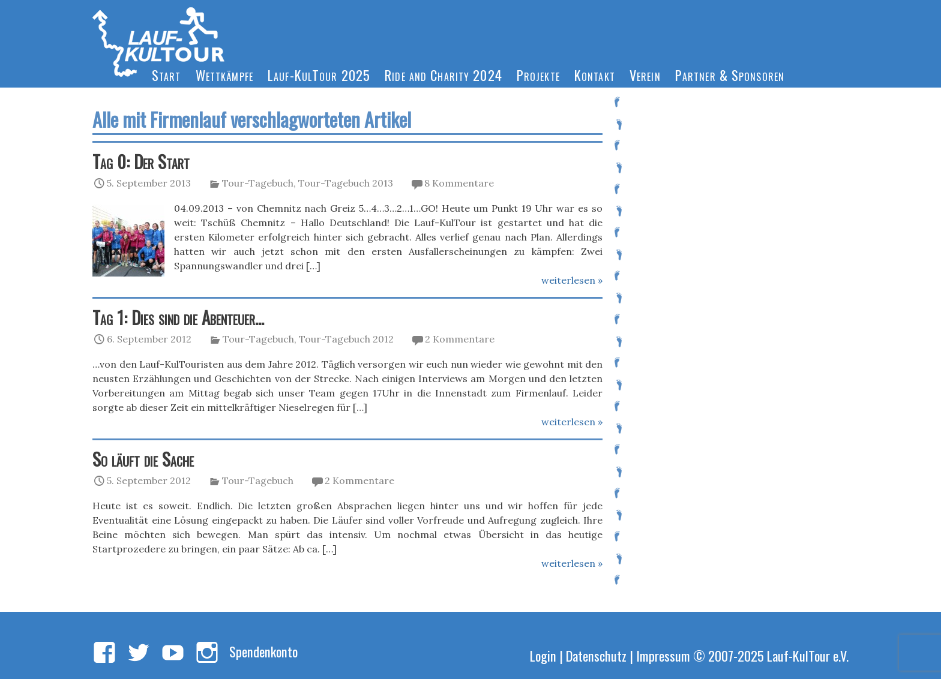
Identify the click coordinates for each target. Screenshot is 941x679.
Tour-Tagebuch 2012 (346, 339)
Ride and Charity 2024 (443, 75)
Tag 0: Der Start (141, 161)
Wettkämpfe (224, 75)
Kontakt (594, 75)
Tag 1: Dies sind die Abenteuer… (178, 317)
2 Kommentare (460, 339)
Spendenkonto (263, 651)
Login (543, 655)
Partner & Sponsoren (729, 75)
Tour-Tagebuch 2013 (345, 183)
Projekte (538, 75)
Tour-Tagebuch (257, 183)
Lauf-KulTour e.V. (808, 655)
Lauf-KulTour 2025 (319, 75)
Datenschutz (596, 655)
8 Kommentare (459, 183)
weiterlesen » (572, 280)
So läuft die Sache (143, 458)
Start (166, 75)
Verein (645, 75)
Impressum (663, 655)
